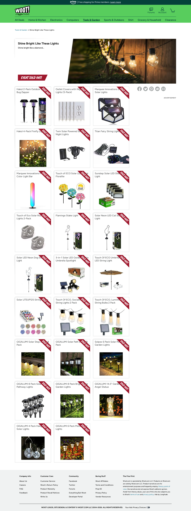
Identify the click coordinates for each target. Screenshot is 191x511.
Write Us (44, 497)
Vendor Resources (103, 497)
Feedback (23, 493)
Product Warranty (47, 489)
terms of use (135, 494)
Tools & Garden (21, 30)
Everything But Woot (77, 493)
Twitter (72, 485)
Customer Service (47, 481)
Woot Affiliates (102, 481)
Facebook (73, 481)
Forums (151, 10)
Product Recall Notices (50, 493)
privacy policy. (148, 494)
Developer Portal (76, 497)
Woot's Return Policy (49, 485)
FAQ (21, 489)
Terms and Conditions (104, 485)
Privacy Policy (101, 493)
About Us (23, 481)
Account (162, 10)
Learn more (115, 2)
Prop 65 (99, 489)
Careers (22, 485)
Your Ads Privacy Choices (135, 507)
